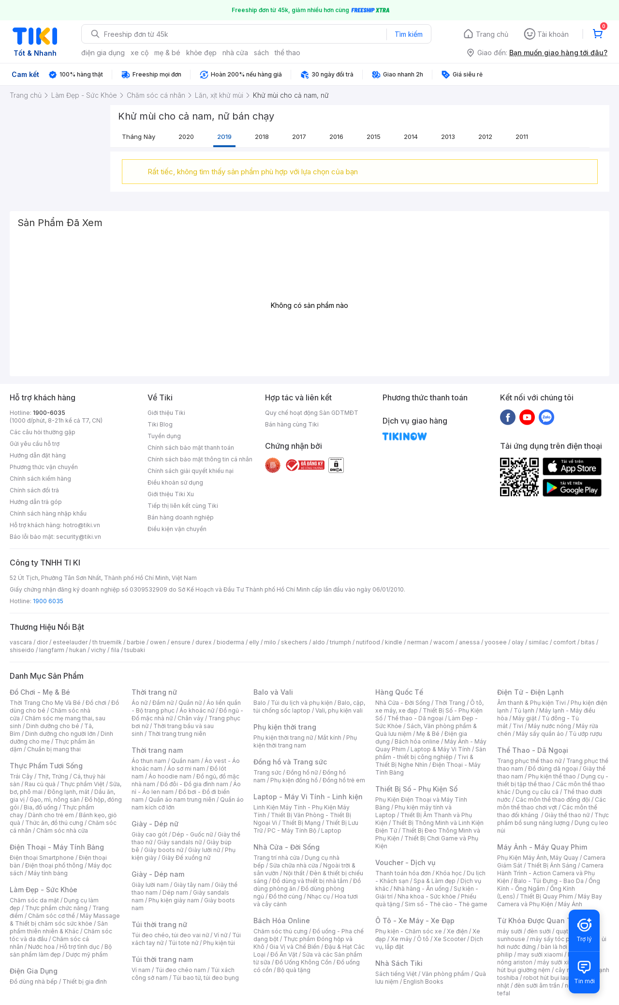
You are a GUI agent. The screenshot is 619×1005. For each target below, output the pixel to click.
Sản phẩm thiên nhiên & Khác (59, 927)
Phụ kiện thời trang (284, 727)
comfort (564, 642)
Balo (259, 702)
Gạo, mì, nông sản (54, 799)
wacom (443, 642)
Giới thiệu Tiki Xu (170, 494)
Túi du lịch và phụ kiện (302, 702)
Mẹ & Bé (428, 733)
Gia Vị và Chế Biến (294, 946)
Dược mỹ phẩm (87, 954)
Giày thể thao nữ (567, 815)
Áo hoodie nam (170, 776)
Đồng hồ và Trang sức (290, 762)
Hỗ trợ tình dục (79, 946)
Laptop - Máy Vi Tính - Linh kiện (308, 796)
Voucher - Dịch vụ (405, 862)
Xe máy (401, 939)
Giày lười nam (150, 884)
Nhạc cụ (318, 896)
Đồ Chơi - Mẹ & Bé (40, 692)
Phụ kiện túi (219, 942)
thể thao (287, 52)
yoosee (496, 642)
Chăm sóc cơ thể (51, 915)
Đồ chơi (96, 702)
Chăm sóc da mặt (34, 900)
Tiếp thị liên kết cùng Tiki (182, 505)
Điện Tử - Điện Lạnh (530, 692)
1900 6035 (48, 601)
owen (158, 642)
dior (42, 642)
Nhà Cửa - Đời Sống (286, 847)
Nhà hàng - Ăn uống (421, 888)
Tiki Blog (160, 424)
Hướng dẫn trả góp (36, 501)
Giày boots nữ (163, 849)
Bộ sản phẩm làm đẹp (61, 950)
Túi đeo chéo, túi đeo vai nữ (170, 935)
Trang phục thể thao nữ (529, 760)
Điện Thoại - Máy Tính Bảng (57, 847)
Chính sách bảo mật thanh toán (190, 447)
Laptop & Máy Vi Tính (441, 749)
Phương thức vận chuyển (44, 467)
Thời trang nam (157, 750)
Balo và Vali (273, 692)
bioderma (230, 642)
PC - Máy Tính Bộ (291, 830)
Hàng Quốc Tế (399, 692)
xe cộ (139, 52)
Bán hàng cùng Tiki (292, 424)
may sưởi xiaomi (540, 954)
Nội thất (294, 873)
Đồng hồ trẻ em (344, 780)
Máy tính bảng (48, 873)
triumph (340, 642)
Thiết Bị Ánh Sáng (551, 865)
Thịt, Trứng (53, 776)
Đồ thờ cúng (285, 896)
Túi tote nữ (183, 942)
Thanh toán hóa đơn (403, 873)
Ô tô (423, 939)
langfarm (51, 650)
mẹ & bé (167, 52)
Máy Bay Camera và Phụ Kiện (549, 900)
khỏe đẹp (201, 52)
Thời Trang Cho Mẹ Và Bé (45, 702)
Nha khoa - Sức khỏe (427, 896)
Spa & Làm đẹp (434, 880)
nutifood (368, 642)
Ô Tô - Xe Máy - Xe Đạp (415, 920)
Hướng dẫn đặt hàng (38, 455)
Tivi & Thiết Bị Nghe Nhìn (424, 760)
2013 (448, 136)
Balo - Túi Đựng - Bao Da (549, 880)
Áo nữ (139, 702)
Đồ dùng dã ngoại (553, 768)
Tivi (518, 726)
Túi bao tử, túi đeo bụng (206, 977)
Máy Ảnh (570, 904)
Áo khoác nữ (196, 710)
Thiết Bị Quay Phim (546, 896)
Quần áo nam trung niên (181, 799)
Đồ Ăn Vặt (283, 954)
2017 (299, 136)
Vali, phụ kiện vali (339, 710)
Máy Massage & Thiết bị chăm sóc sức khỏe (65, 919)
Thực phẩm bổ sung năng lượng (553, 818)
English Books (423, 981)
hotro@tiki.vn (81, 525)
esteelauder (70, 642)
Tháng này (138, 136)
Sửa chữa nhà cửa (293, 865)
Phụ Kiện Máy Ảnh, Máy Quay (537, 857)
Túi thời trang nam (162, 959)
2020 (186, 136)
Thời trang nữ (154, 692)
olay (518, 642)
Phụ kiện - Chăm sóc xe (408, 931)
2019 (224, 136)
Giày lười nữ (204, 849)
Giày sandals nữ (179, 842)
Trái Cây (21, 776)
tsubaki (134, 650)
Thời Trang (450, 702)
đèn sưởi (539, 931)
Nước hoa (41, 946)
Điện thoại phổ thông (54, 865)
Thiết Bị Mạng (301, 822)
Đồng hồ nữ (302, 772)
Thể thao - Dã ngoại (415, 718)
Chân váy (190, 718)
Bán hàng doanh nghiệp (180, 517)
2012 (485, 136)
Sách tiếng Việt (396, 973)
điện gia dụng (103, 52)
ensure (181, 642)
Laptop (331, 830)
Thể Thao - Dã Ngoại (532, 750)
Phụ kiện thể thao (552, 776)
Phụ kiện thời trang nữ (283, 737)
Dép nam (175, 892)
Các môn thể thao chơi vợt (551, 803)
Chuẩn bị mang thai (54, 749)
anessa (469, 642)
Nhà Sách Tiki (399, 963)
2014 (411, 136)
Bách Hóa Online (281, 920)
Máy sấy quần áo (540, 733)
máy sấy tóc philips (557, 939)
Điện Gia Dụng (34, 971)
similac (538, 642)
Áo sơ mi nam (186, 768)
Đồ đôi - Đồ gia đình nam (194, 784)
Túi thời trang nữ (159, 924)
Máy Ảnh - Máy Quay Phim (542, 847)
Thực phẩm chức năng (56, 908)
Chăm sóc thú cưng (280, 931)
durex (203, 642)
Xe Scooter (450, 939)
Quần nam (185, 760)
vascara (21, 642)
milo (270, 642)
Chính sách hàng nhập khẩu (48, 513)
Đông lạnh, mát (68, 791)
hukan (77, 650)
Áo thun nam (149, 760)
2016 (336, 136)
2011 (522, 136)
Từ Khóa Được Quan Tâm (539, 920)
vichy (98, 650)
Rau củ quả (40, 784)
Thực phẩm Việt (82, 784)
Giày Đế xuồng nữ (186, 857)
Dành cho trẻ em (51, 815)
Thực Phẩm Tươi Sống (46, 765)
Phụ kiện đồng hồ (294, 780)
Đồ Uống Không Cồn (303, 962)
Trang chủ (492, 34)
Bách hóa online (417, 741)
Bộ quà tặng (293, 970)
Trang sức (267, 772)
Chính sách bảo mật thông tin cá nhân (199, 459)
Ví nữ (220, 935)
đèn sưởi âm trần (537, 985)
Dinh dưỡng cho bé (52, 726)
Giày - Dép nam (158, 874)
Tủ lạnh (524, 710)
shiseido (22, 650)
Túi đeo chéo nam (180, 970)
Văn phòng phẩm (446, 973)
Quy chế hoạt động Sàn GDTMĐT (311, 412)
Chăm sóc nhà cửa (62, 830)
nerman (417, 642)
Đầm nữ (163, 702)
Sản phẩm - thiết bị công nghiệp (430, 753)
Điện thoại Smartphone (42, 857)
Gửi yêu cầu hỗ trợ (34, 443)
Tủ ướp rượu (585, 733)
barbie (136, 642)
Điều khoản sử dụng (175, 482)
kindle (393, 642)
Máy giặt (525, 718)
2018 (262, 136)
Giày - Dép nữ (155, 824)
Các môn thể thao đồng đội (553, 799)
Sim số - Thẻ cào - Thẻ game (446, 904)
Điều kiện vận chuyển (176, 529)
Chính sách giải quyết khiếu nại (190, 470)
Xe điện (457, 931)
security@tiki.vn (78, 536)
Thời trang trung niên (177, 733)
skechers (294, 642)
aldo (318, 642)
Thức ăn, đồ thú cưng (54, 822)
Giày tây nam (192, 884)
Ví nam (141, 970)
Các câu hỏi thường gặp (42, 432)
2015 (374, 136)
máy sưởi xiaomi (560, 962)
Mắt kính (329, 737)
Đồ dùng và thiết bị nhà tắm (310, 880)
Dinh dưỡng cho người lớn (60, 733)
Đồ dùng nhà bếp (34, 981)
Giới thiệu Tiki (166, 412)
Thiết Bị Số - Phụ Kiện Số (416, 789)
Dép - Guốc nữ (192, 834)
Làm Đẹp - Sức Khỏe (43, 889)
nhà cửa (235, 52)
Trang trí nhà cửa (276, 857)
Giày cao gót (149, 834)
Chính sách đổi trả (34, 490)
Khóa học (449, 873)
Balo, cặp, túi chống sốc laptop (309, 706)
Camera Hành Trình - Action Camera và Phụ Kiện (550, 873)
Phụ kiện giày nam (173, 900)
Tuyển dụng (164, 436)
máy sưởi (509, 931)
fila (115, 650)
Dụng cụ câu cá (537, 791)
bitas (588, 642)
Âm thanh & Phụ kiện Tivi (531, 702)
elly (254, 642)
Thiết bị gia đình (84, 981)
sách (261, 52)
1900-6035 (49, 412)
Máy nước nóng (549, 726)
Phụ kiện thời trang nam (305, 741)
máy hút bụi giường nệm (548, 966)
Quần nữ (190, 702)
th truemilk (107, 642)
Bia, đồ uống (41, 807)
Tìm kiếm (409, 34)
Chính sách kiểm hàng (40, 478)
